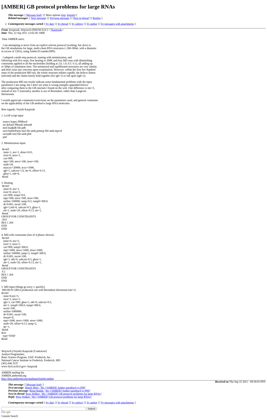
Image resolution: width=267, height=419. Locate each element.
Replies (97, 18)
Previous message (59, 18)
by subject (77, 23)
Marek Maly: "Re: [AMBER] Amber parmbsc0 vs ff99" (55, 387)
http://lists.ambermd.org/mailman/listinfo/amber (27, 378)
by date (50, 23)
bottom (70, 15)
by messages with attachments (117, 23)
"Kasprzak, (56, 29)
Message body (34, 15)
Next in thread (81, 18)
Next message (38, 18)
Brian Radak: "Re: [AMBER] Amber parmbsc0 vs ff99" (59, 390)
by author (92, 23)
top (63, 15)
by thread (63, 23)
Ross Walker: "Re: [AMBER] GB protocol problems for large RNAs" (64, 393)
